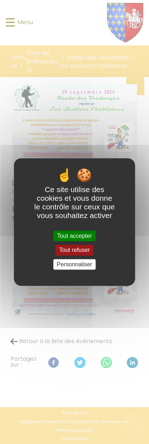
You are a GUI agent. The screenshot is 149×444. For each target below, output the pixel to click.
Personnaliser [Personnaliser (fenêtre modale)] (74, 264)
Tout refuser (74, 250)
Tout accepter (74, 236)
